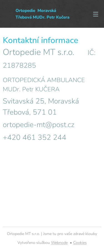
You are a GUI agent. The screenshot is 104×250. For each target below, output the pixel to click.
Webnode (59, 242)
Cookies (80, 242)
